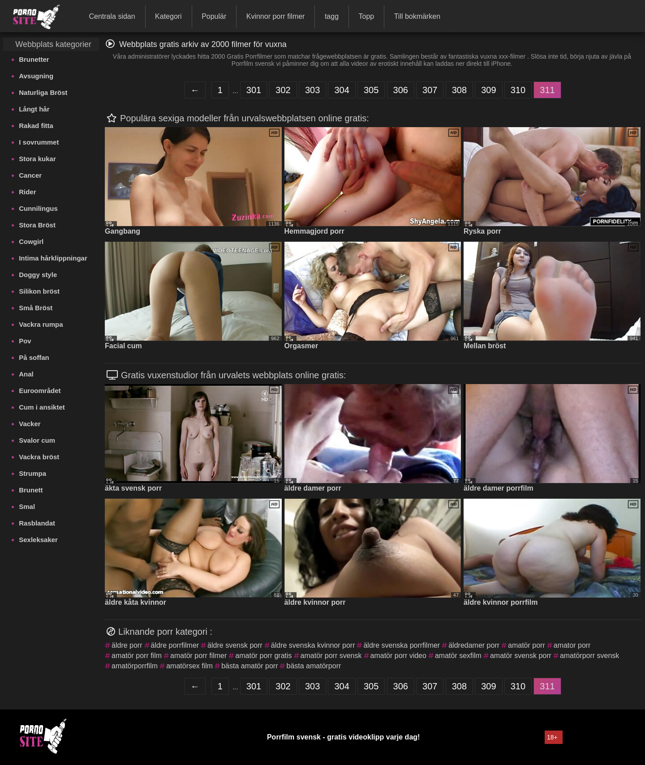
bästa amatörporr (313, 666)
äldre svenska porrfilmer (401, 645)
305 (371, 90)
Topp (366, 16)
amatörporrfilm (135, 666)
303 (312, 90)
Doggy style (38, 274)
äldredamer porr (473, 645)
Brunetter (34, 59)
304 (341, 90)
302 (282, 90)
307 (429, 90)
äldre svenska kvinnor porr (313, 645)
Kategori (168, 16)
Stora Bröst (37, 225)
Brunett (31, 490)
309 (488, 90)
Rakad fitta (36, 125)
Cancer (30, 175)
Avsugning (36, 76)
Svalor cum (37, 440)
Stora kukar (37, 158)
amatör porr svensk (331, 655)
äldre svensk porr (234, 645)
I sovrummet (39, 142)
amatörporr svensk (589, 655)
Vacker (29, 423)
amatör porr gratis (263, 655)
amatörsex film (189, 666)
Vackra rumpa (41, 324)
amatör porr (526, 645)
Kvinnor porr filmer (275, 16)
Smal (27, 506)
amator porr (572, 645)
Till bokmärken (417, 16)
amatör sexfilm (458, 655)
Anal (26, 374)
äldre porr (127, 645)
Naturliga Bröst (43, 92)
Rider (27, 192)
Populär (214, 16)
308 (459, 90)
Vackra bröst (39, 457)
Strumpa (32, 473)
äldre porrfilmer (175, 645)
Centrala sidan (112, 16)
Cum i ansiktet (42, 407)
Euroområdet (39, 390)
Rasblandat (37, 523)
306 (400, 90)
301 (253, 90)
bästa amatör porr (249, 666)
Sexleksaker (38, 539)
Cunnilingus (38, 208)
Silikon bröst (39, 291)
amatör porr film (137, 655)
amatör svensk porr (520, 655)
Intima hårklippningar (53, 258)
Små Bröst (35, 308)
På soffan (34, 357)
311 (547, 90)
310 (518, 90)
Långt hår (34, 109)
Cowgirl (31, 241)
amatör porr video (398, 655)
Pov (25, 341)
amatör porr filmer (198, 655)
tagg (332, 16)
